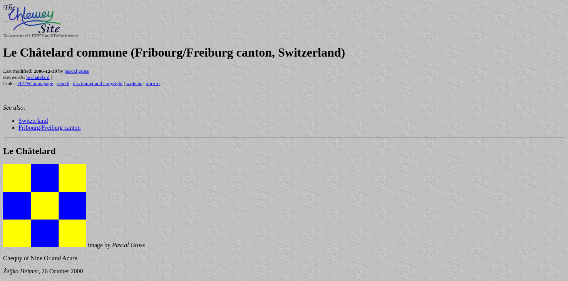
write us (134, 83)
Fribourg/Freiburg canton (49, 127)
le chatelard (37, 77)
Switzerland (33, 120)
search (63, 83)
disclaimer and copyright (97, 83)
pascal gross (77, 71)
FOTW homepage (35, 83)
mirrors (153, 83)
